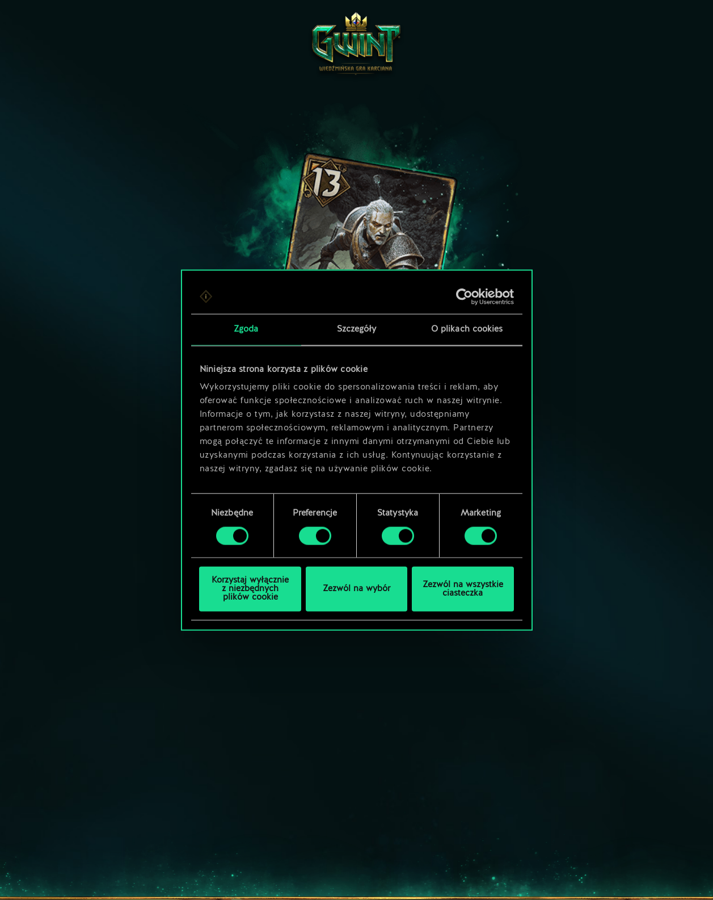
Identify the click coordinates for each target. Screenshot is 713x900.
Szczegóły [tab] (357, 329)
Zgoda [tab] (246, 329)
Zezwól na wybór (356, 589)
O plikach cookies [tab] (467, 329)
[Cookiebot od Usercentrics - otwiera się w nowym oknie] (464, 296)
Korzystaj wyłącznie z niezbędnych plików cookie (250, 589)
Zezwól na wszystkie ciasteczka (463, 588)
